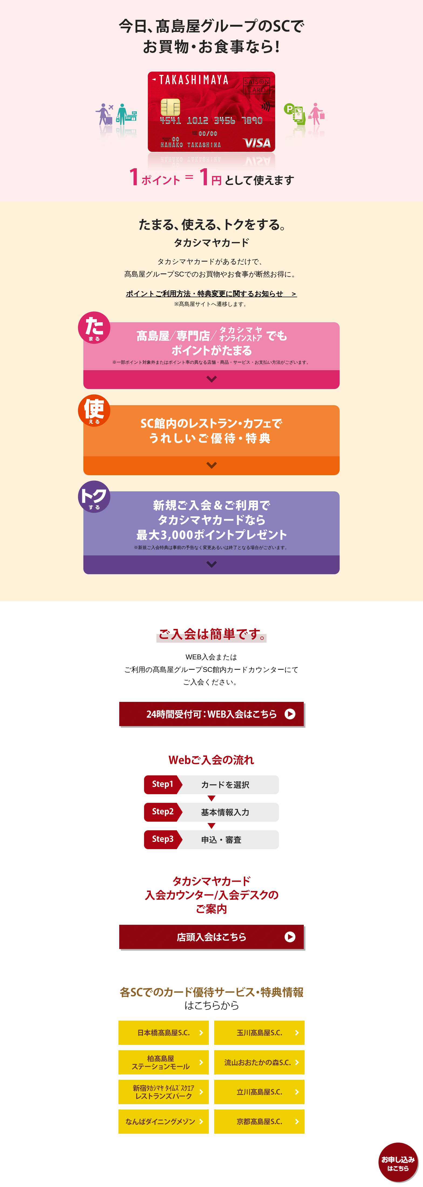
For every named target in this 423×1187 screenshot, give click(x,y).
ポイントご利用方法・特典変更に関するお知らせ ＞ (211, 294)
